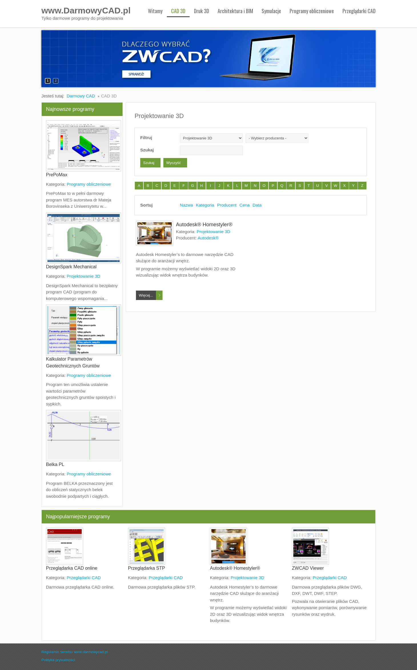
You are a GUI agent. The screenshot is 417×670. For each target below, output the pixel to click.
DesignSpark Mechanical (71, 266)
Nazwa (186, 205)
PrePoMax (56, 174)
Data (257, 205)
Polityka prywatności (58, 660)
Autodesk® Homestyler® (204, 224)
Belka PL (55, 464)
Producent (226, 205)
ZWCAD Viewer (308, 568)
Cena (244, 205)
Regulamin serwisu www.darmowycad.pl (74, 652)
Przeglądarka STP (146, 568)
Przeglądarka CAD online (71, 568)
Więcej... (146, 295)
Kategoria (205, 205)
